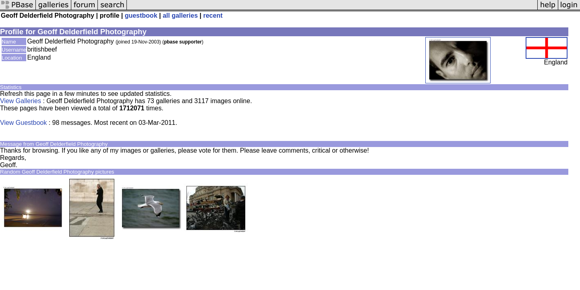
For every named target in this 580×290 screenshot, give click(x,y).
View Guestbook (23, 122)
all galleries (180, 15)
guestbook (141, 15)
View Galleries (20, 100)
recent (212, 15)
